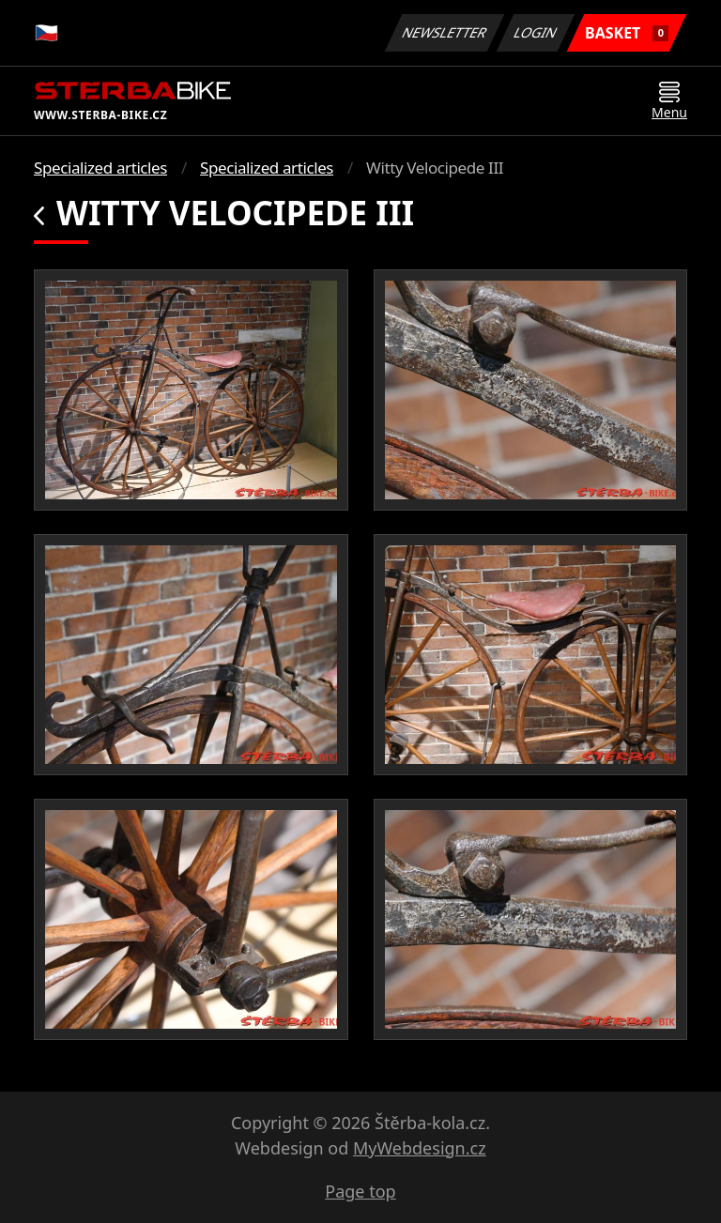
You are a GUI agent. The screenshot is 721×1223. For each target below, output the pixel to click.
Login (536, 32)
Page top (360, 1191)
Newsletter (444, 32)
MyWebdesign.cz (419, 1148)
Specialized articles (100, 167)
